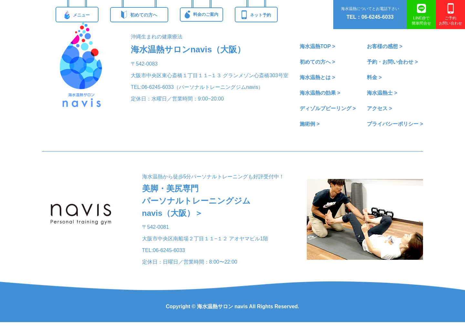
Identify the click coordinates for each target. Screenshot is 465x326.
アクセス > (379, 108)
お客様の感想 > (384, 46)
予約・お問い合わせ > (392, 62)
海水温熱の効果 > (320, 93)
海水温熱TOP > (317, 46)
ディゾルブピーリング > (328, 108)
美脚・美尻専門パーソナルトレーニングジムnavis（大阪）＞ (198, 202)
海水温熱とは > (317, 77)
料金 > (374, 77)
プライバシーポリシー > (395, 124)
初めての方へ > (317, 62)
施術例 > (310, 124)
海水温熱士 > (382, 93)
